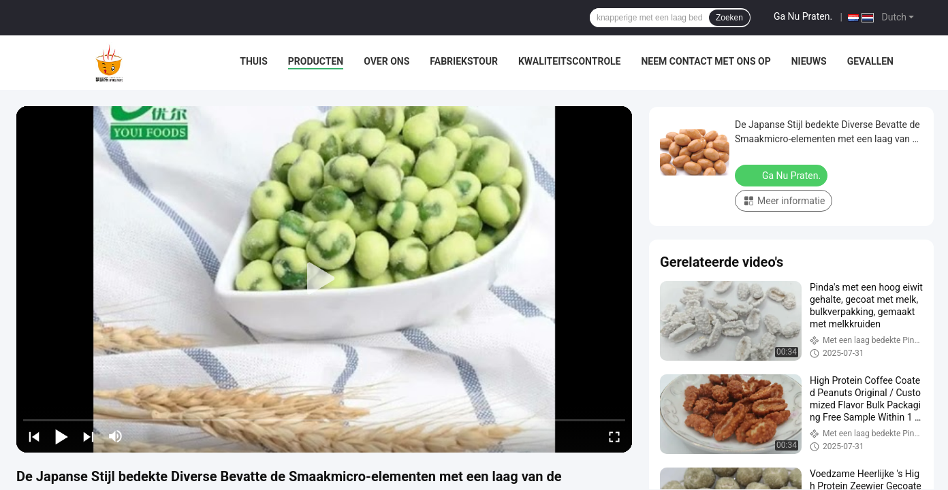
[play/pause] (61, 436)
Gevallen (870, 61)
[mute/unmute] (115, 436)
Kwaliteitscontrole (569, 61)
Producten (315, 61)
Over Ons (386, 61)
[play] (324, 279)
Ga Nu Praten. (803, 16)
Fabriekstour (464, 61)
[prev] (34, 436)
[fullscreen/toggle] (614, 436)
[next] (88, 436)
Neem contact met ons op (705, 61)
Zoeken (729, 17)
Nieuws (809, 61)
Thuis (254, 61)
